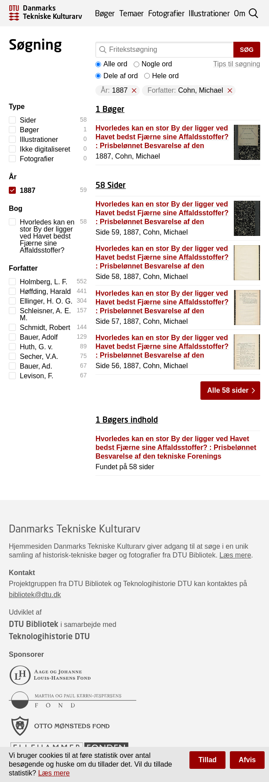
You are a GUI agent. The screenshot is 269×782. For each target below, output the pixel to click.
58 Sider (110, 185)
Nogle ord (153, 64)
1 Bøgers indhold (126, 419)
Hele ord (161, 76)
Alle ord (111, 64)
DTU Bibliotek (33, 624)
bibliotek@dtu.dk (35, 594)
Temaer (131, 13)
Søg (247, 49)
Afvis (247, 760)
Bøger (105, 13)
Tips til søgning (236, 64)
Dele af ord (116, 76)
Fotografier (166, 13)
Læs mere (235, 555)
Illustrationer (209, 13)
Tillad (207, 760)
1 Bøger (109, 109)
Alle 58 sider (227, 390)
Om (239, 13)
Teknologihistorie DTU (49, 636)
